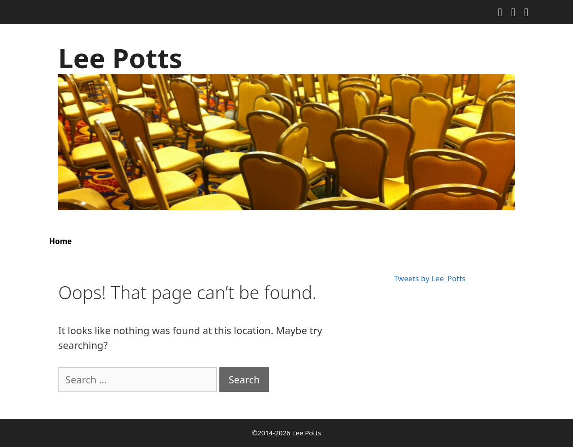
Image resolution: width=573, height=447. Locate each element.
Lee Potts (120, 57)
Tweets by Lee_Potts (430, 278)
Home (60, 241)
